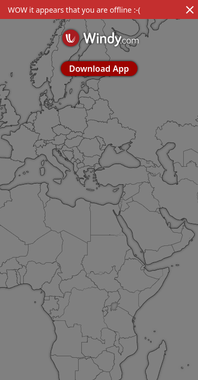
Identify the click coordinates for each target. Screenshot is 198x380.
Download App (99, 68)
